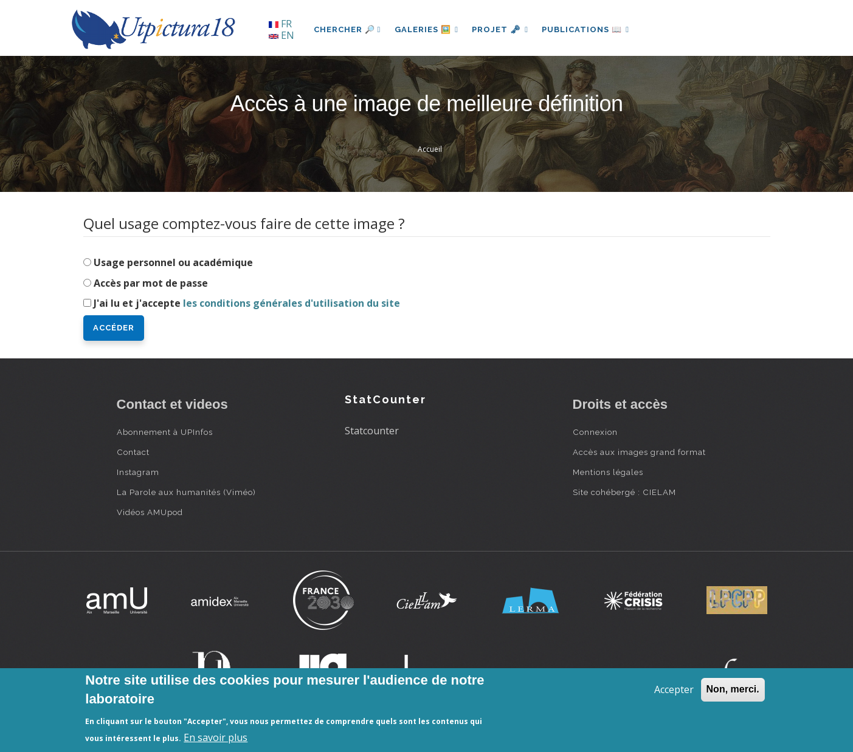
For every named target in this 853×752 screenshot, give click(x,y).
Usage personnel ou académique (173, 262)
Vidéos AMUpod (150, 512)
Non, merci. (732, 689)
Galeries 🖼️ (427, 29)
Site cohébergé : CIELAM (624, 492)
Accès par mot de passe (151, 283)
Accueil (430, 149)
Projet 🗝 (502, 29)
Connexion (595, 432)
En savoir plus (215, 737)
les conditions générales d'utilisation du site (291, 303)
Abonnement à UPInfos (165, 432)
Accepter (674, 689)
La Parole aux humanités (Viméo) (186, 492)
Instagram (138, 472)
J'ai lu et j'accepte (247, 303)
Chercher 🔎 (347, 29)
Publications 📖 (588, 29)
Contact (133, 452)
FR (280, 23)
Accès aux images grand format (639, 452)
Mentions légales (608, 472)
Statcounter (372, 430)
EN (281, 35)
